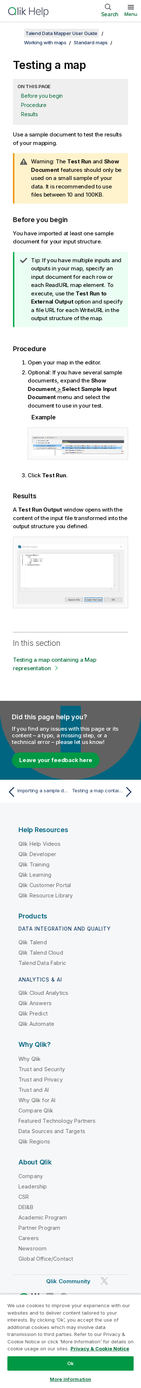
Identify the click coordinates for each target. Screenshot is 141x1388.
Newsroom (32, 1248)
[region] (70, 1341)
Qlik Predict (33, 1013)
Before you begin (42, 96)
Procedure (34, 105)
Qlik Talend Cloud (40, 952)
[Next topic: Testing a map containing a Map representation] (103, 792)
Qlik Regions (34, 1141)
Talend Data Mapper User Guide (61, 33)
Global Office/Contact (45, 1259)
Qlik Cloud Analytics (43, 993)
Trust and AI (33, 1090)
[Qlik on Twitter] (104, 1281)
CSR (23, 1197)
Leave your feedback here (55, 760)
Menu (130, 14)
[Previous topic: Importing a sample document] (37, 792)
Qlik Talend (32, 942)
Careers (28, 1238)
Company (30, 1176)
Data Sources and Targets (51, 1131)
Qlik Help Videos (39, 844)
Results (29, 114)
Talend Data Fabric (42, 963)
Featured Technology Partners (57, 1121)
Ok (70, 1363)
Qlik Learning (34, 875)
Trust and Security (41, 1069)
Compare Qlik (35, 1110)
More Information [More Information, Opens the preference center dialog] (70, 1379)
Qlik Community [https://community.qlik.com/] (68, 1281)
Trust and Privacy (40, 1079)
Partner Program (39, 1228)
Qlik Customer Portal (44, 885)
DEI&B (25, 1207)
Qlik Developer (37, 854)
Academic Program (42, 1217)
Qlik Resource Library (45, 895)
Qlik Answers (35, 1003)
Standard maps (91, 42)
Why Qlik (29, 1059)
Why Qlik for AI (36, 1100)
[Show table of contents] (14, 33)
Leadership (32, 1186)
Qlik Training (33, 864)
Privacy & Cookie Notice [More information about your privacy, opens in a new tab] (99, 1348)
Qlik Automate (36, 1024)
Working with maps (45, 42)
